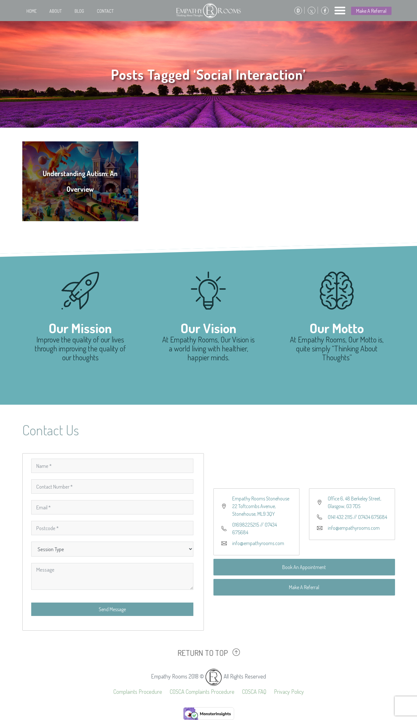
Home (31, 11)
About (55, 11)
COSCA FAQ (254, 691)
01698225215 (245, 524)
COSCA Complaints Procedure (202, 691)
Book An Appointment (304, 567)
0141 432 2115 (340, 517)
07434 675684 (372, 517)
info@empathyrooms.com (258, 543)
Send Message (112, 609)
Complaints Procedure (137, 691)
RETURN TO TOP (202, 653)
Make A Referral (371, 11)
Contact (105, 11)
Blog (79, 11)
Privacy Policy (289, 691)
